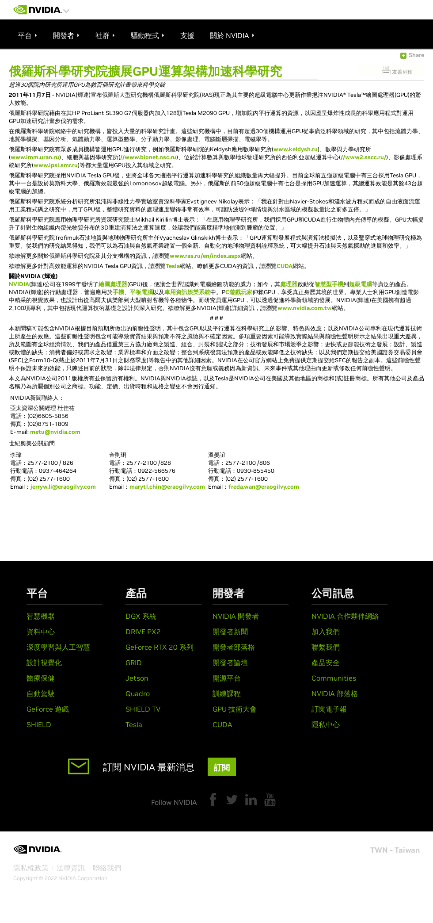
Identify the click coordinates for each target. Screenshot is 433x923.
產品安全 (325, 662)
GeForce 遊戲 (48, 709)
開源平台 (227, 678)
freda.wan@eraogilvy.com (263, 486)
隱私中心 (325, 724)
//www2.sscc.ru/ (363, 157)
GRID (133, 662)
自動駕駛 (41, 693)
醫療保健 (41, 678)
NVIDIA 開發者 (236, 616)
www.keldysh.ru (295, 149)
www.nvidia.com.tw (304, 308)
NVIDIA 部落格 (334, 693)
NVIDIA (19, 284)
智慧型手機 (329, 284)
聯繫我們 (325, 647)
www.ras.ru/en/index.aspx (205, 256)
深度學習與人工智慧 (58, 647)
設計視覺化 (44, 662)
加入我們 (325, 631)
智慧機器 (41, 616)
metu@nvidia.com (55, 432)
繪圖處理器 (113, 284)
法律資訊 (71, 867)
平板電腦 (141, 292)
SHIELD (39, 724)
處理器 (288, 284)
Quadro (137, 693)
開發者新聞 (230, 631)
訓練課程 (227, 693)
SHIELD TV (142, 709)
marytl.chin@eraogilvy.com (167, 486)
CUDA (284, 266)
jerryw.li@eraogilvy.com (63, 486)
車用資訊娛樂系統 (187, 292)
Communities (333, 678)
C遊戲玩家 (238, 292)
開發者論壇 (230, 662)
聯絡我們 (107, 867)
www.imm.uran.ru (35, 157)
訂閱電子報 (329, 709)
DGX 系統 (140, 616)
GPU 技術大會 (235, 709)
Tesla (173, 266)
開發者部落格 (234, 647)
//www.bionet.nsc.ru (148, 157)
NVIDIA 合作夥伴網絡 (345, 616)
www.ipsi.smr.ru (56, 165)
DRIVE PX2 (143, 631)
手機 (118, 292)
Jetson (136, 678)
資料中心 (41, 631)
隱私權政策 (31, 867)
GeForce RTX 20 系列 (159, 647)
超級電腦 (360, 284)
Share (416, 55)
